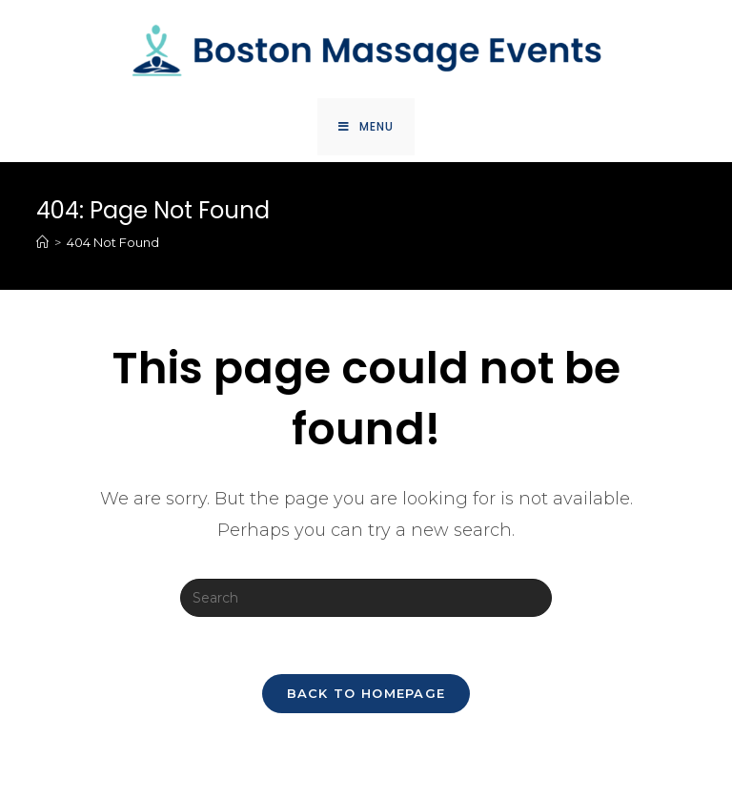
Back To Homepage (366, 693)
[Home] (42, 242)
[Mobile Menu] (366, 126)
